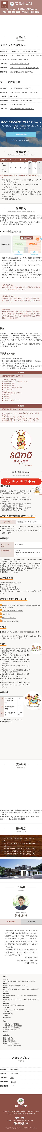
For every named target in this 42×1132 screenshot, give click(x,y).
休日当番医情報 (30, 1113)
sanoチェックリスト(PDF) (25, 591)
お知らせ (6, 1111)
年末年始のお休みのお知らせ (21, 100)
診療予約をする (21, 134)
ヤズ (12, 1086)
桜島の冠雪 (14, 1074)
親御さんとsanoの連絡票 (10, 621)
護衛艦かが (14, 1069)
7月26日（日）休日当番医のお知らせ (23, 51)
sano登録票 (6, 614)
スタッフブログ (12, 1113)
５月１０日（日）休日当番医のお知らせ (24, 68)
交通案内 (17, 1111)
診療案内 (24, 1111)
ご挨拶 (36, 1111)
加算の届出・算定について (19, 64)
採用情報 (21, 1113)
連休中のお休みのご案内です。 (21, 88)
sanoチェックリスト (9, 618)
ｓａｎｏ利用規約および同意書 (12, 611)
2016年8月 (31, 922)
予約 (11, 1111)
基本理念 (30, 1111)
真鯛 (12, 1078)
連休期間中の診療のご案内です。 (22, 72)
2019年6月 (10, 922)
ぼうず (13, 1082)
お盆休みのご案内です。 (19, 105)
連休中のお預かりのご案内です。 (22, 109)
